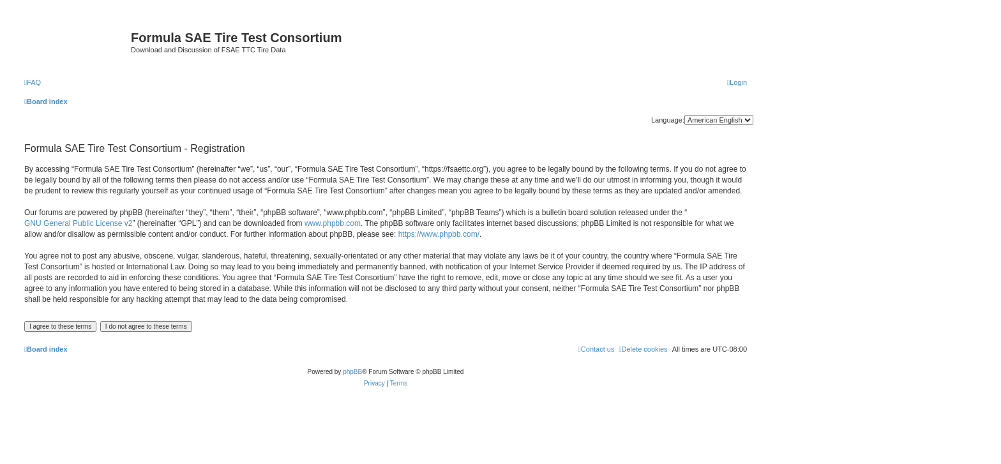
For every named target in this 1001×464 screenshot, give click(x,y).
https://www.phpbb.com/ (438, 234)
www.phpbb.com (333, 223)
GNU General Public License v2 (78, 223)
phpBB (352, 371)
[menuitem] (32, 82)
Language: (667, 120)
